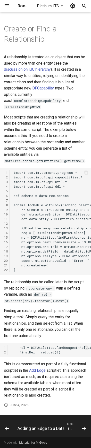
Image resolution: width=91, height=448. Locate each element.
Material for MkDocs (33, 442)
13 (6, 228)
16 (6, 242)
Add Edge (37, 370)
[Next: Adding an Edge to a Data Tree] (51, 427)
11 (6, 219)
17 (6, 246)
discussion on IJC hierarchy (27, 69)
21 (6, 265)
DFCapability (43, 88)
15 (6, 237)
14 (6, 233)
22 (6, 270)
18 (6, 251)
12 (6, 223)
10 (6, 214)
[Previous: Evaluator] (7, 427)
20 (6, 260)
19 (6, 256)
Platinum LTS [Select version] (48, 6)
